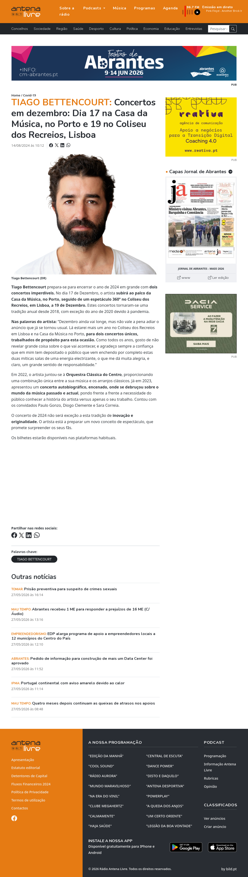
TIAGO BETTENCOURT (34, 559)
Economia (151, 28)
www (183, 277)
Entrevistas (194, 28)
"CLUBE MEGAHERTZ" (106, 806)
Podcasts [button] (93, 8)
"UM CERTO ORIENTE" (164, 816)
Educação (172, 28)
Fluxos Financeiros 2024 (31, 784)
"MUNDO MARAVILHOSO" (109, 786)
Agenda (170, 8)
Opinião (210, 786)
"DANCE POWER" (160, 766)
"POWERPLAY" (157, 796)
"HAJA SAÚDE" (100, 826)
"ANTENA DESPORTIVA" (165, 786)
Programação (215, 756)
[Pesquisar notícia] (218, 28)
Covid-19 (29, 95)
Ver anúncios (214, 818)
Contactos (19, 808)
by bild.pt (229, 869)
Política (132, 28)
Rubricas (211, 778)
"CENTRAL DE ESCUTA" (164, 756)
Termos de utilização (28, 800)
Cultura (115, 28)
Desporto (96, 28)
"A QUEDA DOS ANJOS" (164, 806)
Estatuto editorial (25, 767)
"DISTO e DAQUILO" (162, 776)
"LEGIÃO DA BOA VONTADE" (169, 826)
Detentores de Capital (29, 776)
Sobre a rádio (66, 11)
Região (61, 28)
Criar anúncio (215, 826)
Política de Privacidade (30, 792)
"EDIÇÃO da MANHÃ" (106, 756)
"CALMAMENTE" (101, 816)
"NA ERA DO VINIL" (103, 796)
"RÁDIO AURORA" (102, 776)
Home (15, 95)
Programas (144, 8)
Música (119, 8)
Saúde (78, 28)
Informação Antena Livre (220, 767)
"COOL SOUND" (101, 766)
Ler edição (218, 277)
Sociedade (42, 28)
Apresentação (22, 759)
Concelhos (19, 28)
